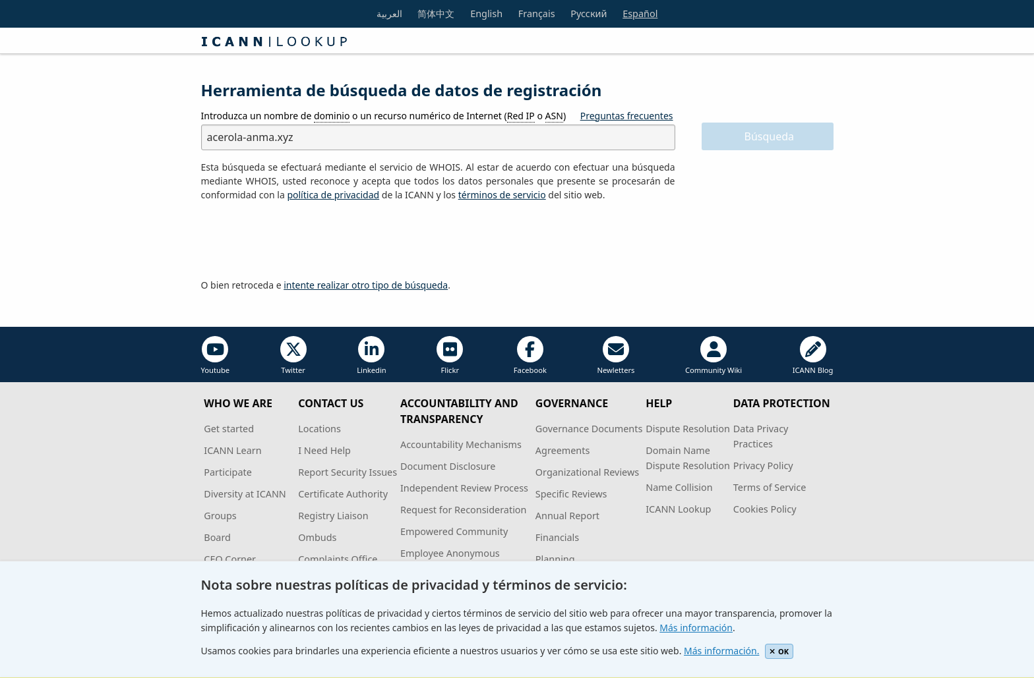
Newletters (615, 355)
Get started (229, 428)
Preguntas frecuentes (626, 115)
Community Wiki (713, 355)
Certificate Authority (343, 494)
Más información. (721, 650)
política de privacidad (333, 194)
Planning (555, 559)
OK (779, 651)
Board (217, 537)
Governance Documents (588, 428)
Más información (696, 627)
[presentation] (301, 240)
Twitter (293, 355)
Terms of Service (769, 487)
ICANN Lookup (678, 509)
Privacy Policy (763, 465)
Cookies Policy (765, 509)
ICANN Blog (813, 355)
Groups (220, 515)
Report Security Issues (347, 472)
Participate (228, 472)
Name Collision (679, 487)
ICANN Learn (232, 450)
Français (536, 13)
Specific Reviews (571, 494)
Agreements (562, 450)
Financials (557, 537)
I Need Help (324, 450)
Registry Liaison (333, 515)
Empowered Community (454, 531)
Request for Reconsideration (463, 509)
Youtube (215, 355)
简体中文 (435, 13)
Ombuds (317, 537)
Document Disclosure (447, 466)
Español (640, 13)
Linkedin (371, 355)
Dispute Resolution (688, 428)
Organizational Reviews (587, 472)
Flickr (450, 355)
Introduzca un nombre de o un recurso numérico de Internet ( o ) (383, 116)
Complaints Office (337, 559)
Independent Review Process (464, 488)
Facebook (530, 355)
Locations (319, 428)
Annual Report (567, 515)
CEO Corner (230, 559)
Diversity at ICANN (245, 494)
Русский (588, 13)
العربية (389, 13)
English (486, 13)
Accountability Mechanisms (461, 444)
